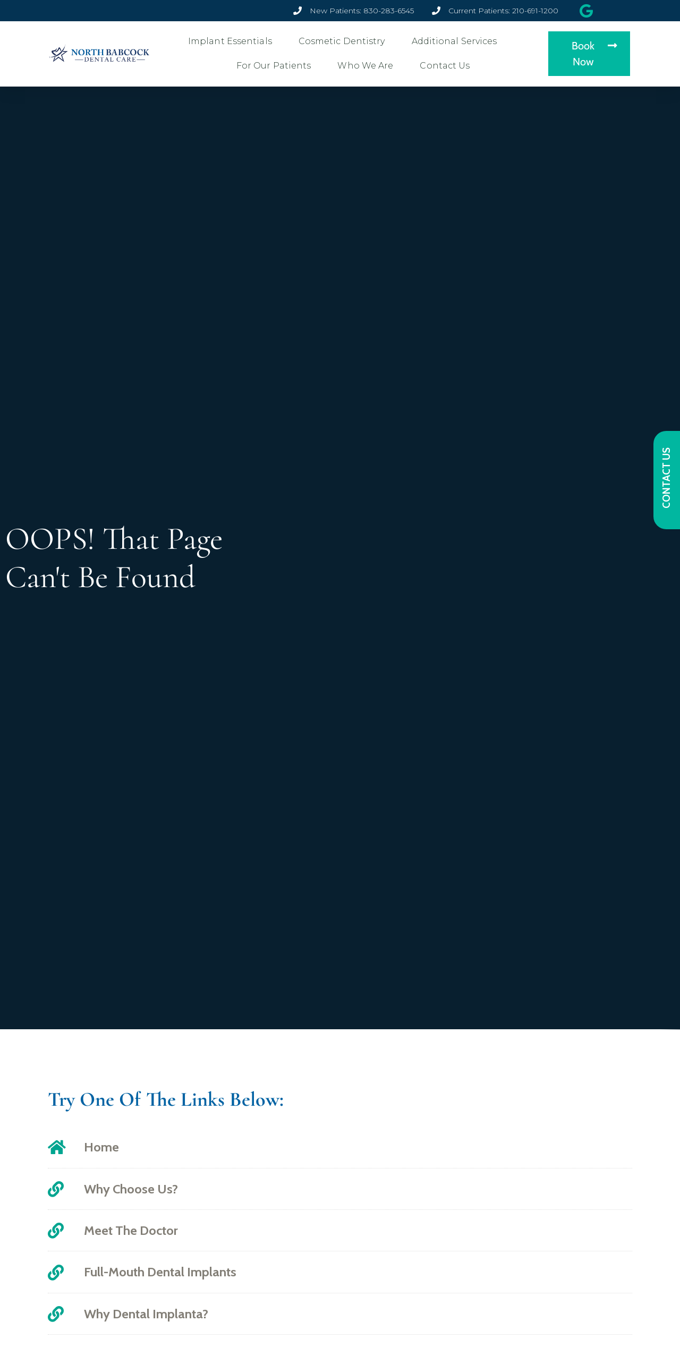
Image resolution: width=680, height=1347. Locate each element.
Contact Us (447, 66)
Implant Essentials (232, 41)
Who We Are (367, 66)
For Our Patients (276, 66)
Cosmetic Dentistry (344, 41)
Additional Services (457, 41)
